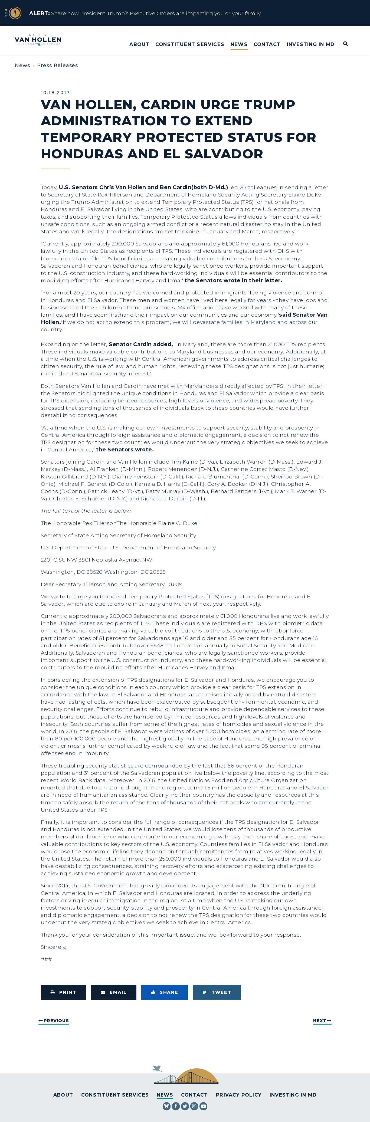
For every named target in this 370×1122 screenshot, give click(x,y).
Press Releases (57, 65)
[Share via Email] (113, 992)
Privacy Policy (238, 1095)
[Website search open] (342, 44)
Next (319, 1020)
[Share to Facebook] (164, 992)
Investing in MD (311, 44)
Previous (56, 1020)
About (139, 44)
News (239, 44)
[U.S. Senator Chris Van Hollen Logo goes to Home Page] (41, 40)
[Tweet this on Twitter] (217, 992)
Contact (267, 44)
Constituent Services (189, 44)
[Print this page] (63, 992)
